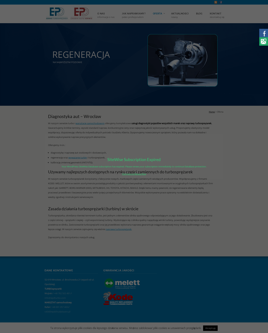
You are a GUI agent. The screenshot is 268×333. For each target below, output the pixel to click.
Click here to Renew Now (134, 173)
